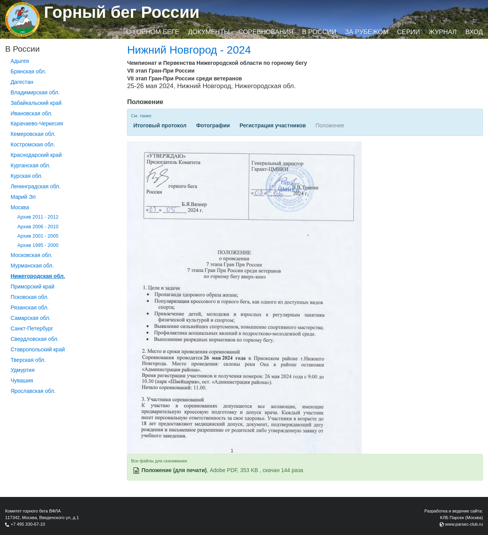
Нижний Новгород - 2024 (189, 50)
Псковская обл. (29, 297)
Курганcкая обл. (30, 165)
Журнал (443, 32)
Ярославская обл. (33, 391)
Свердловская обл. (34, 339)
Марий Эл (23, 197)
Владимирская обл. (34, 92)
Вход (474, 32)
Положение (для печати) (174, 470)
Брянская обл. (28, 71)
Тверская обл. (28, 360)
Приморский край (32, 286)
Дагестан (21, 82)
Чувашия (21, 380)
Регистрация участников (273, 125)
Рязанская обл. (29, 307)
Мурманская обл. (32, 265)
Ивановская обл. (31, 113)
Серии (408, 32)
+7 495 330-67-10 (27, 524)
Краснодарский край (36, 155)
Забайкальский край (35, 103)
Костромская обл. (32, 144)
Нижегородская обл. (37, 276)
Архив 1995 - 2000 (38, 245)
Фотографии (213, 125)
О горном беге (152, 32)
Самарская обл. (30, 318)
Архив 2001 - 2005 (38, 236)
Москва (19, 207)
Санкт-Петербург (31, 328)
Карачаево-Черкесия (36, 123)
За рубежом (367, 32)
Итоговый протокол (159, 125)
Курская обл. (26, 176)
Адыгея (19, 61)
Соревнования (265, 32)
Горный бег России (122, 12)
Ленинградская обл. (35, 186)
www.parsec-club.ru (464, 524)
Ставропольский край (37, 349)
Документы (208, 32)
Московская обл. (31, 255)
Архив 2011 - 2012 (38, 217)
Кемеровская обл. (33, 134)
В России (319, 32)
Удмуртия (22, 370)
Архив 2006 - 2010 (38, 226)
